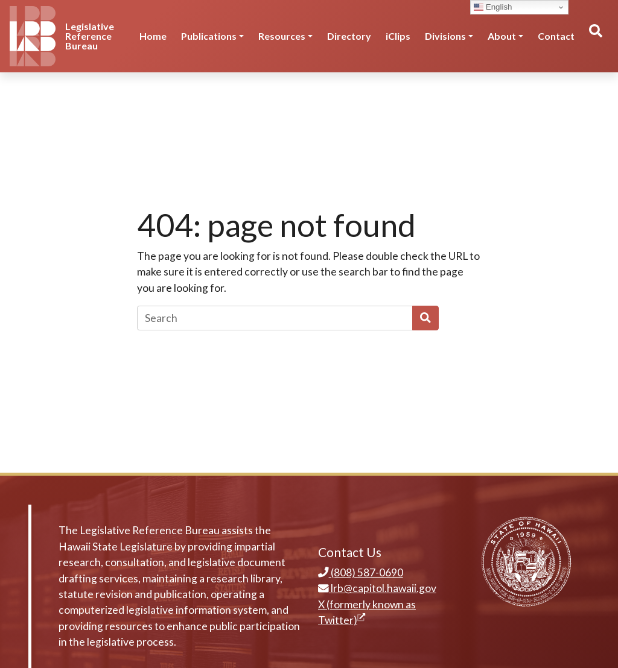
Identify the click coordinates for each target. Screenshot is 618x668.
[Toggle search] (595, 36)
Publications (209, 36)
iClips (398, 36)
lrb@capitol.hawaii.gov (377, 588)
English (493, 7)
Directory (349, 36)
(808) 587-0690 (360, 572)
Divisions (445, 36)
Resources (281, 36)
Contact (556, 36)
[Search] (275, 318)
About (502, 36)
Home (153, 36)
